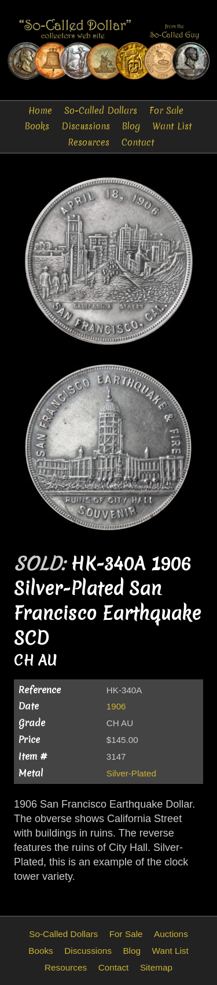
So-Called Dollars (100, 111)
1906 (116, 706)
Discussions (85, 126)
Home (40, 111)
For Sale (166, 111)
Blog (131, 126)
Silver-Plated (131, 773)
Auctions (171, 934)
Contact (138, 142)
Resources (88, 142)
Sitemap (156, 967)
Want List (172, 126)
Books (37, 126)
